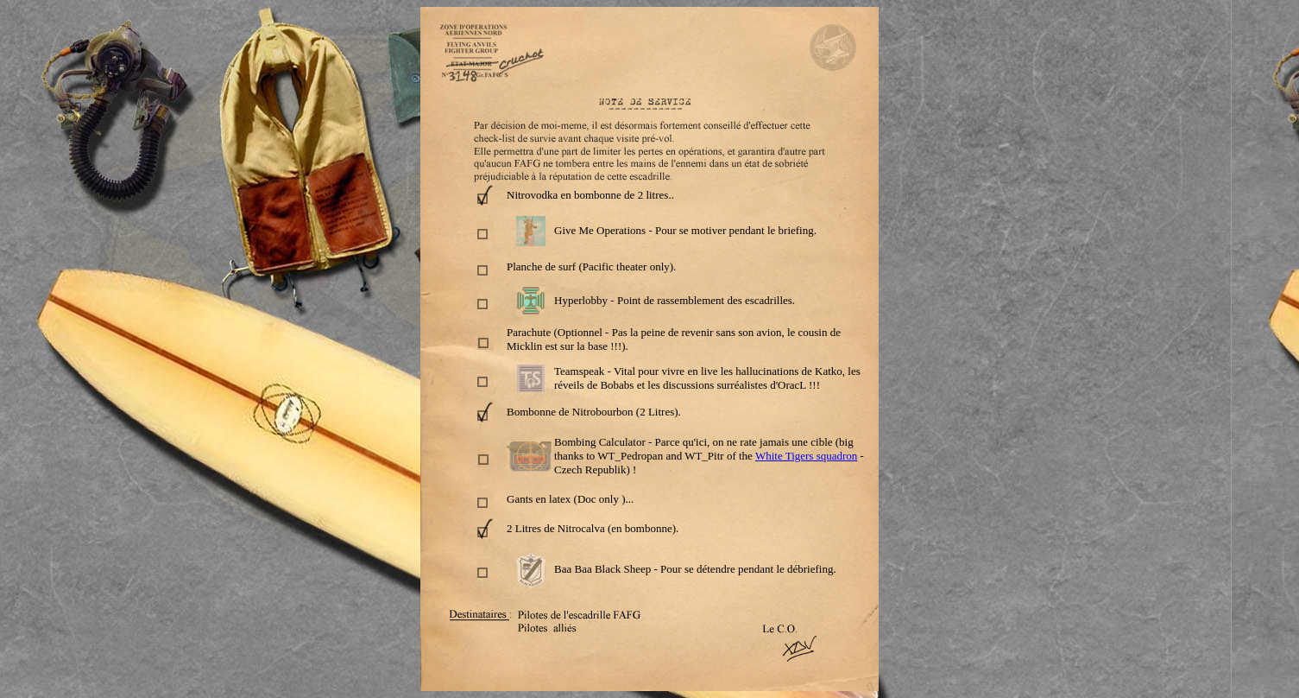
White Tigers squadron (806, 455)
